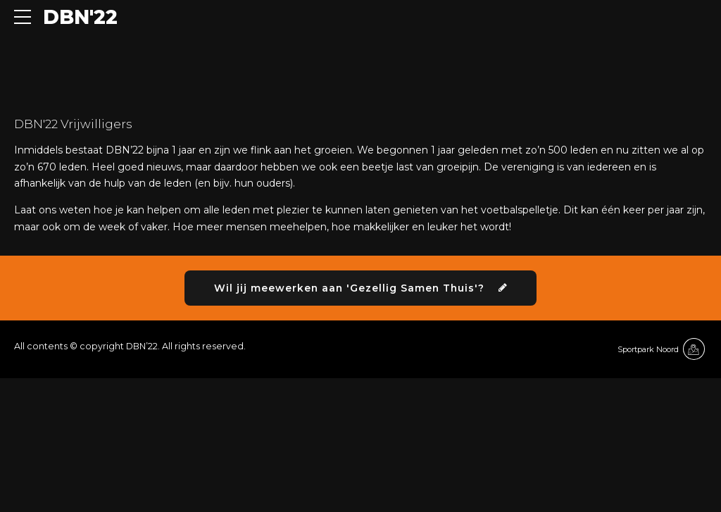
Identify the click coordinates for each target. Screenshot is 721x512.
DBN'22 (80, 17)
